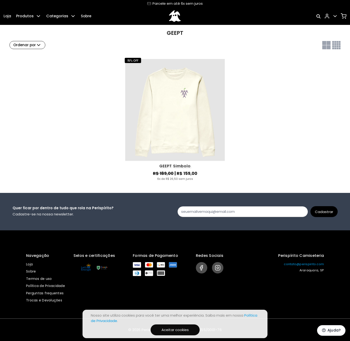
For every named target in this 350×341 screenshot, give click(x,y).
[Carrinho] (343, 16)
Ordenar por (27, 45)
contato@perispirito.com (304, 264)
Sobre (86, 16)
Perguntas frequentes (45, 293)
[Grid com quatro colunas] (336, 45)
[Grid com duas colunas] (326, 45)
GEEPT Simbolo (175, 166)
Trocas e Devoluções (44, 300)
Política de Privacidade (45, 285)
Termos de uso (39, 278)
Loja (7, 16)
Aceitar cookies (175, 329)
